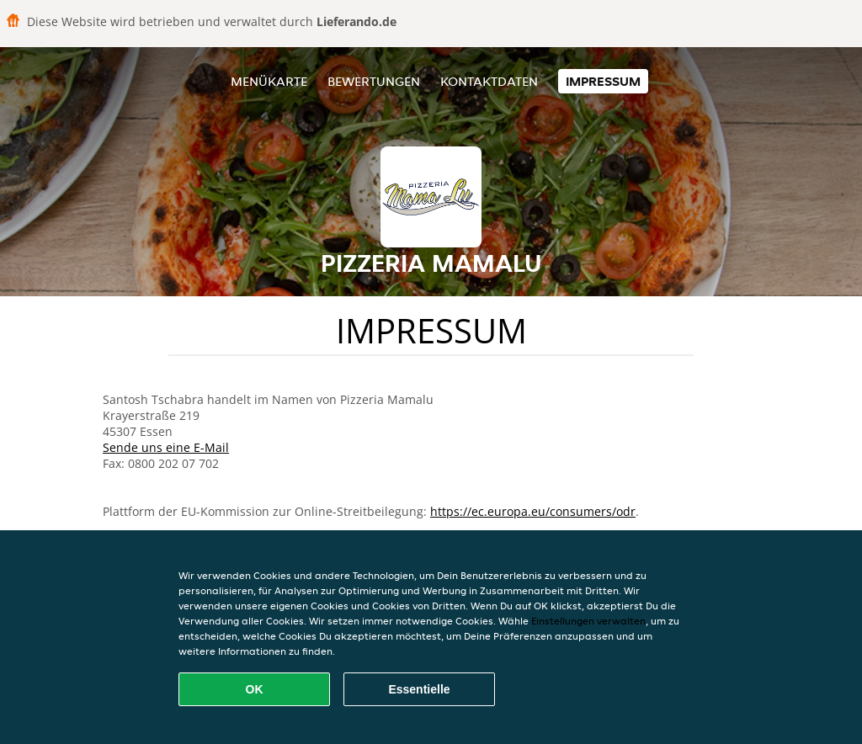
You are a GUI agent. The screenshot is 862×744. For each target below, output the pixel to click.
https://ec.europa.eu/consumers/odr (533, 511)
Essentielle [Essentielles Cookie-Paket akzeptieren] (419, 689)
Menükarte (269, 81)
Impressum (603, 81)
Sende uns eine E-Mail (166, 447)
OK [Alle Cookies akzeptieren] (254, 689)
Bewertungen (373, 81)
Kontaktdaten (489, 81)
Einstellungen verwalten (588, 620)
